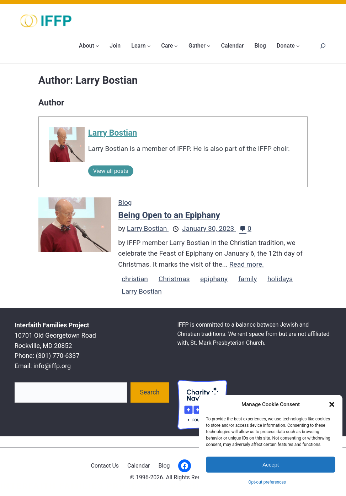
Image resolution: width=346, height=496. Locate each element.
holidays (280, 279)
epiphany (214, 279)
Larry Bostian (112, 133)
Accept (270, 465)
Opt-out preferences (267, 482)
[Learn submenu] (149, 46)
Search (149, 392)
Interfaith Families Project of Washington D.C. (127, 486)
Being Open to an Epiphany (169, 215)
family (247, 279)
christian (135, 279)
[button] (331, 404)
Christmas (174, 279)
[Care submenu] (176, 46)
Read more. (246, 264)
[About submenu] (97, 46)
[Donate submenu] (298, 46)
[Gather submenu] (209, 46)
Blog (125, 202)
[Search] (322, 45)
